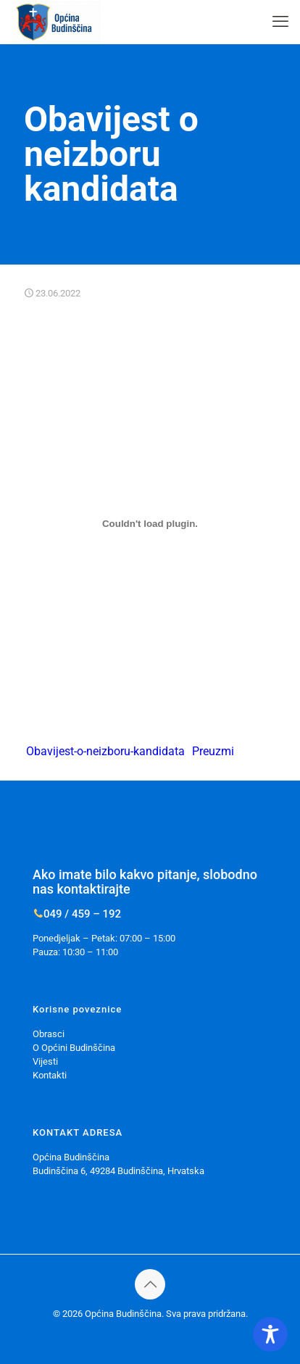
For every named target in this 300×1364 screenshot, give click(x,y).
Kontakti (50, 1075)
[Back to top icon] (150, 1284)
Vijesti (45, 1061)
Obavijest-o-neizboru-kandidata (105, 751)
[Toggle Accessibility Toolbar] (270, 1334)
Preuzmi (213, 751)
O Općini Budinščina (74, 1047)
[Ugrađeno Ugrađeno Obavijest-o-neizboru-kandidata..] (149, 523)
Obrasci (48, 1033)
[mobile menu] (280, 21)
